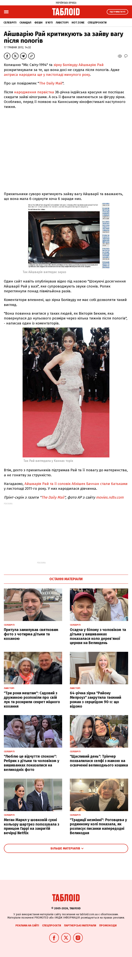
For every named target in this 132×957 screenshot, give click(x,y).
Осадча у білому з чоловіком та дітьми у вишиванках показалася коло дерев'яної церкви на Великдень (98, 636)
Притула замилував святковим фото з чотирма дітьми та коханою (31, 634)
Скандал (25, 22)
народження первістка (34, 92)
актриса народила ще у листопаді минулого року (47, 74)
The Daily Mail (50, 83)
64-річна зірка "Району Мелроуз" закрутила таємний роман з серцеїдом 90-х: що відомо (95, 699)
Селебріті (9, 22)
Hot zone (78, 22)
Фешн (38, 22)
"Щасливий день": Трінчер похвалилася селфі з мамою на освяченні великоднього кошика (99, 760)
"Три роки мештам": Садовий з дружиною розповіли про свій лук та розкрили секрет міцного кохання (32, 699)
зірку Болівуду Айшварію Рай (78, 65)
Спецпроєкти (97, 22)
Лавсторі (62, 22)
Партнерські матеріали (80, 925)
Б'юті (49, 22)
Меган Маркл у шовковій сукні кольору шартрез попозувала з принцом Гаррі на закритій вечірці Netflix (31, 826)
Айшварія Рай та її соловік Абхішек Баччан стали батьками (76, 483)
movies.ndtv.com (110, 497)
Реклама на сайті (27, 925)
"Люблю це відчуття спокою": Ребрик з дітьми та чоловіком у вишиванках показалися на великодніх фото (31, 763)
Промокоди (108, 925)
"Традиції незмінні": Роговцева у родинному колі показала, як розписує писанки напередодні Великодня (98, 826)
